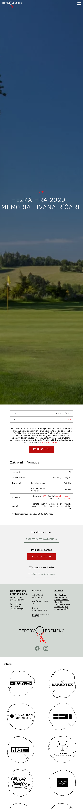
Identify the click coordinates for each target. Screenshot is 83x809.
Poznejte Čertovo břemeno (41, 539)
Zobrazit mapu (17, 609)
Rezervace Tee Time (41, 557)
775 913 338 (37, 595)
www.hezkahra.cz (50, 442)
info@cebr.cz (37, 597)
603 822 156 (65, 498)
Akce (41, 192)
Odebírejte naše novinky (41, 574)
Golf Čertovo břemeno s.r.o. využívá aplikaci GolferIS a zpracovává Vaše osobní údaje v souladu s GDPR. (62, 602)
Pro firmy (58, 591)
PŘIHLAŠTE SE (41, 449)
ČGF (44, 496)
